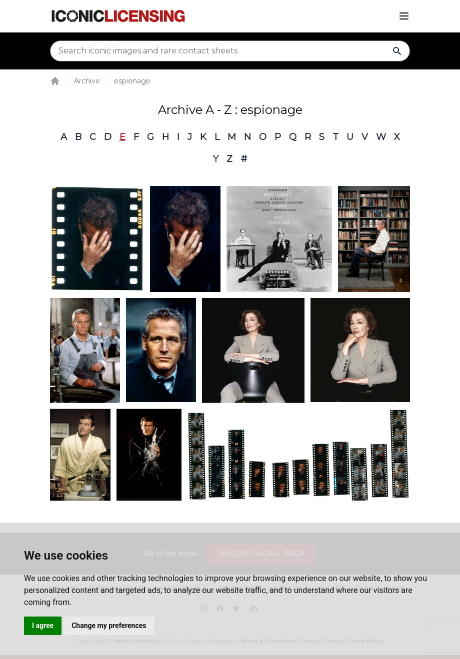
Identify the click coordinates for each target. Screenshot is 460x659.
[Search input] (230, 50)
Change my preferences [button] (109, 626)
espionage (132, 80)
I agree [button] (43, 626)
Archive (87, 80)
